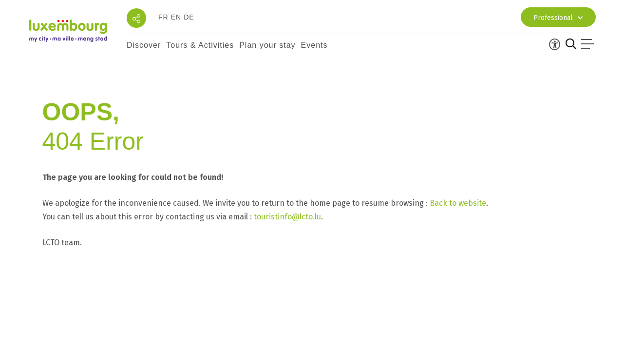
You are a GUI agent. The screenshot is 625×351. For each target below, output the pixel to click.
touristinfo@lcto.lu (287, 216)
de (189, 17)
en (176, 17)
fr (163, 17)
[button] (144, 45)
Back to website (458, 203)
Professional (558, 18)
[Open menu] (588, 45)
